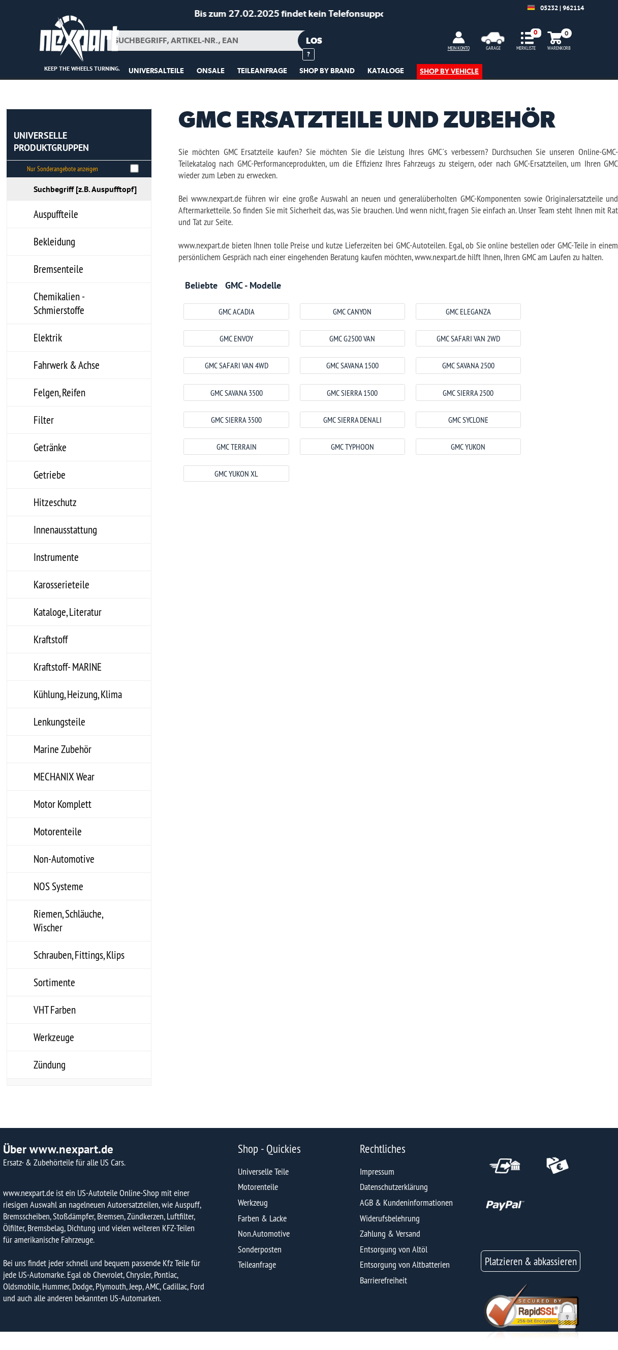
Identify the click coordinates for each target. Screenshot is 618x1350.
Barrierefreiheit (383, 1280)
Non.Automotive (264, 1233)
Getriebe (50, 475)
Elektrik (48, 337)
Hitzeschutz (55, 502)
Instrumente (56, 557)
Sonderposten (260, 1249)
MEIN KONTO (459, 48)
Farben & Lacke (262, 1218)
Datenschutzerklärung (394, 1186)
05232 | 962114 (562, 8)
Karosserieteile (61, 584)
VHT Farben (55, 1010)
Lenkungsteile (59, 722)
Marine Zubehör (62, 749)
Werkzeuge (54, 1037)
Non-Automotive (64, 859)
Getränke (50, 447)
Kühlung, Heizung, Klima (78, 694)
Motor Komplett (62, 804)
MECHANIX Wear (64, 776)
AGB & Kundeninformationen (406, 1202)
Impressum (377, 1171)
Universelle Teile (263, 1171)
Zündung (50, 1065)
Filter (44, 420)
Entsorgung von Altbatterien (405, 1264)
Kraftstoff (51, 639)
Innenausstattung (65, 530)
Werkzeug (253, 1202)
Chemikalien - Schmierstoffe (59, 303)
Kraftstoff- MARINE (68, 667)
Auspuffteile (56, 214)
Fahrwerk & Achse (67, 365)
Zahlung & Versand (390, 1233)
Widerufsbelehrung (390, 1218)
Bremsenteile (58, 269)
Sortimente (54, 982)
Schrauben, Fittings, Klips (79, 955)
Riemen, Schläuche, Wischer (68, 920)
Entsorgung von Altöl (393, 1249)
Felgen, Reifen (59, 392)
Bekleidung (54, 241)
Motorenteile (58, 831)
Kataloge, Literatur (68, 612)
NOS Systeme (58, 886)
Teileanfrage (257, 1264)
